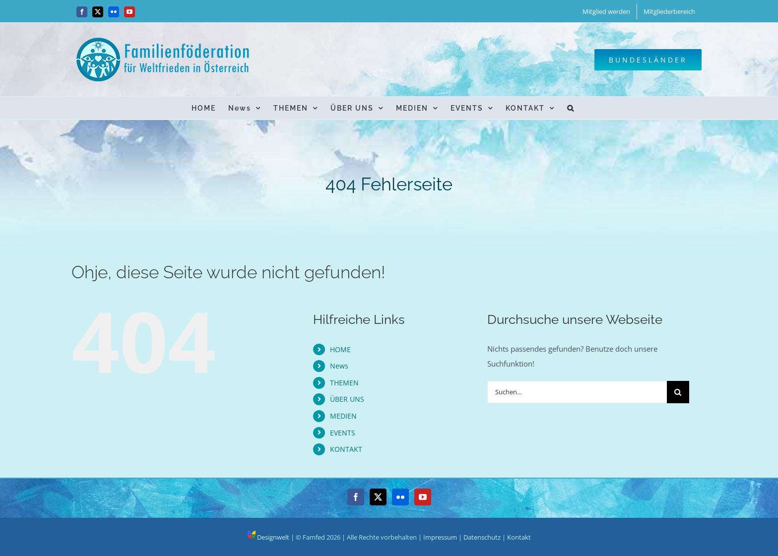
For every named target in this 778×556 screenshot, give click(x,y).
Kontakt (519, 537)
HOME (340, 349)
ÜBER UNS (347, 399)
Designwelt (268, 537)
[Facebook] (355, 497)
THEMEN (344, 382)
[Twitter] (378, 497)
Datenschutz (482, 537)
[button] (571, 108)
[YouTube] (422, 497)
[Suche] (678, 392)
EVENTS (342, 432)
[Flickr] (400, 497)
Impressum (440, 537)
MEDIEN (343, 416)
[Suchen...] (577, 392)
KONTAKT (346, 449)
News (339, 366)
